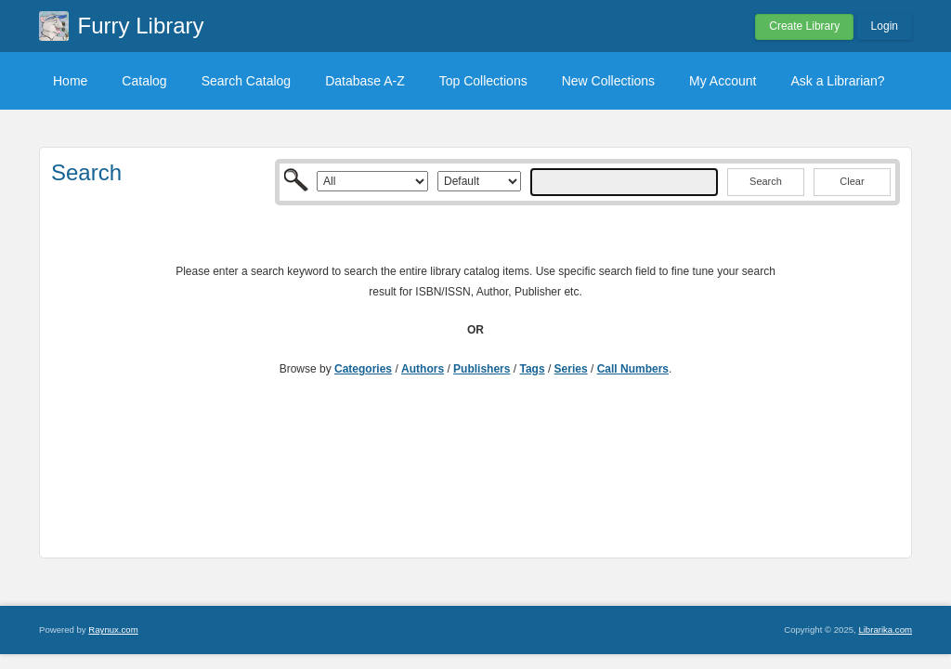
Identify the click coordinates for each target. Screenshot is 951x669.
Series (571, 368)
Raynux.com (112, 629)
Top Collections (483, 80)
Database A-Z (365, 80)
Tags (531, 368)
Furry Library (141, 25)
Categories (363, 368)
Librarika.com (885, 629)
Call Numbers (633, 368)
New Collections (608, 80)
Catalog (144, 80)
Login (884, 26)
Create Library (804, 26)
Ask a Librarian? (837, 80)
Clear (852, 181)
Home (70, 80)
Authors (422, 368)
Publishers (481, 368)
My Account (722, 80)
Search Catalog (247, 80)
